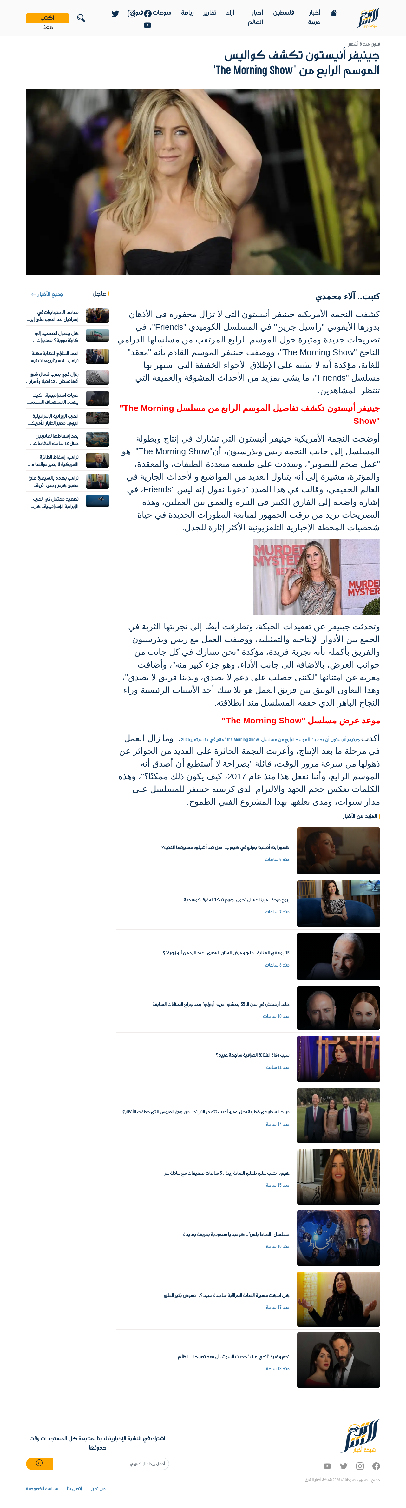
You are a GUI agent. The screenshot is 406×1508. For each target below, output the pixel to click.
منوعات (162, 13)
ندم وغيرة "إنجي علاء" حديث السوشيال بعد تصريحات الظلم (234, 1357)
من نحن (98, 1489)
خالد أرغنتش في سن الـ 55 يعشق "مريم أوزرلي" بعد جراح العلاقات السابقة (221, 1004)
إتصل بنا (74, 1489)
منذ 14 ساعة (278, 1124)
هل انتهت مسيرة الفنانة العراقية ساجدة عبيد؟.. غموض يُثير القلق (227, 1295)
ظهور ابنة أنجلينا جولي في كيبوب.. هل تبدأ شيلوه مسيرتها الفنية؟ (225, 848)
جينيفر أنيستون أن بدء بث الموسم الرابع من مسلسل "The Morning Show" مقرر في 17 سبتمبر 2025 (271, 740)
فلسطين (283, 13)
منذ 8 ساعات (277, 965)
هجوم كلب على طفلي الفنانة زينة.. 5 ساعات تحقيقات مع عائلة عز (227, 1173)
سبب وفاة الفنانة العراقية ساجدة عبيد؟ (252, 1055)
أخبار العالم (255, 17)
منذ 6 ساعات (277, 860)
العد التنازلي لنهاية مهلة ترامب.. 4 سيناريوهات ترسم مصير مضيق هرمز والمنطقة (53, 361)
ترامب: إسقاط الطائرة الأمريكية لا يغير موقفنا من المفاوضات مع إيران (53, 464)
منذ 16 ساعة (278, 1247)
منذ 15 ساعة (278, 1185)
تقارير (210, 13)
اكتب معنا (48, 18)
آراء (230, 13)
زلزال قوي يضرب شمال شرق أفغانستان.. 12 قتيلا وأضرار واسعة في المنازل (54, 382)
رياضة (187, 13)
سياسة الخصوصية (42, 1489)
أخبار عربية (314, 17)
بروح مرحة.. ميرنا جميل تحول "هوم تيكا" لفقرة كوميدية (237, 900)
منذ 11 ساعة (278, 1068)
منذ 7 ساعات (277, 912)
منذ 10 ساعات (276, 1016)
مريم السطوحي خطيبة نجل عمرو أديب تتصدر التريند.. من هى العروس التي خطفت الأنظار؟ (206, 1112)
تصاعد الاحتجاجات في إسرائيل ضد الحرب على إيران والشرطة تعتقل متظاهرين (52, 320)
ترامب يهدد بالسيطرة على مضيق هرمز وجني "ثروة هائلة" (54, 485)
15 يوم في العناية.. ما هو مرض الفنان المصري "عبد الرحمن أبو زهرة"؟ (226, 953)
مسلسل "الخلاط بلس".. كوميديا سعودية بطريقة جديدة (236, 1235)
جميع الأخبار (47, 294)
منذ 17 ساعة (278, 1308)
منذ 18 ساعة (278, 1369)
